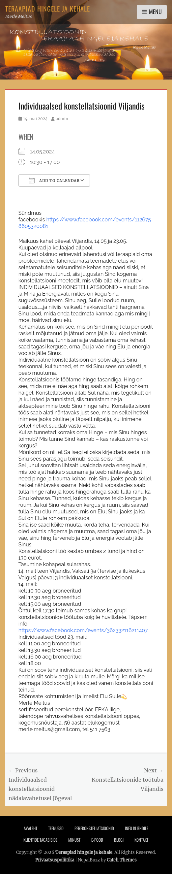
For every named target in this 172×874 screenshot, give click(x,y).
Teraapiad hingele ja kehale (47, 9)
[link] (83, 630)
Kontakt (141, 839)
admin (62, 118)
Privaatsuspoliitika (54, 860)
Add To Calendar (54, 180)
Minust (74, 839)
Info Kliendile (136, 828)
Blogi (119, 839)
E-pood (97, 839)
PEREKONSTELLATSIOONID (94, 828)
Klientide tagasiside (40, 839)
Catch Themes (122, 860)
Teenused (56, 828)
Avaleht (30, 828)
